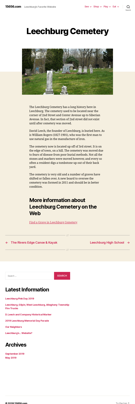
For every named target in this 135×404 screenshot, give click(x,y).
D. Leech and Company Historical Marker (27, 307)
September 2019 (14, 347)
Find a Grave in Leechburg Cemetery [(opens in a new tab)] (53, 216)
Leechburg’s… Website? (18, 326)
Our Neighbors (13, 320)
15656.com (12, 6)
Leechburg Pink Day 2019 (19, 291)
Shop (96, 6)
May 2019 (10, 351)
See (87, 6)
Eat (114, 6)
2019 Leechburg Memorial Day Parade (26, 314)
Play (106, 6)
